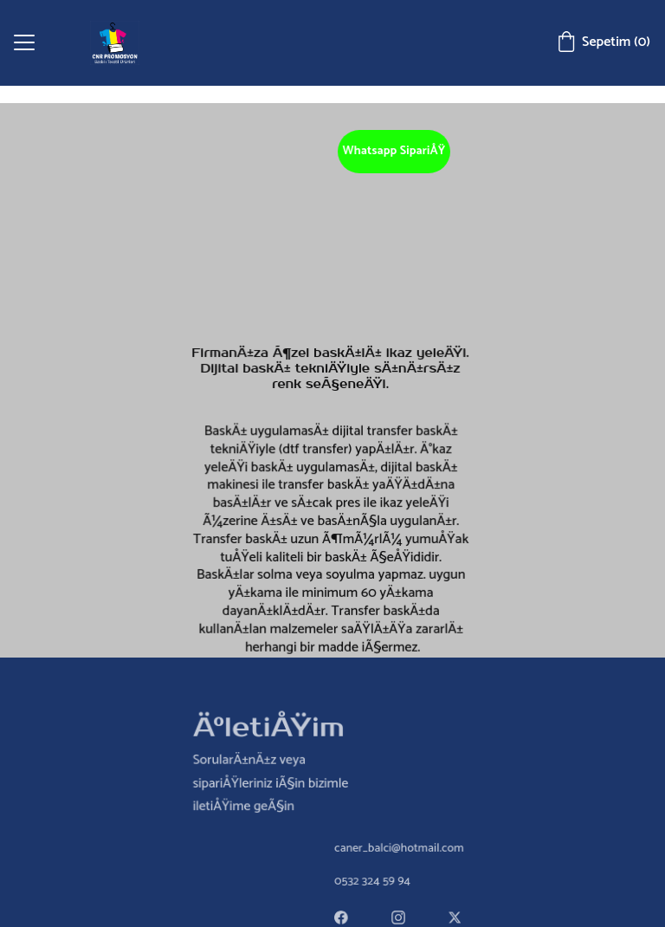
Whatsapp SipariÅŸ (394, 151)
